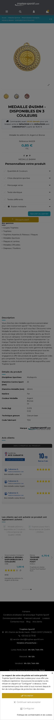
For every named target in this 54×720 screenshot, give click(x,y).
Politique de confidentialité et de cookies (34, 715)
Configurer (27, 708)
